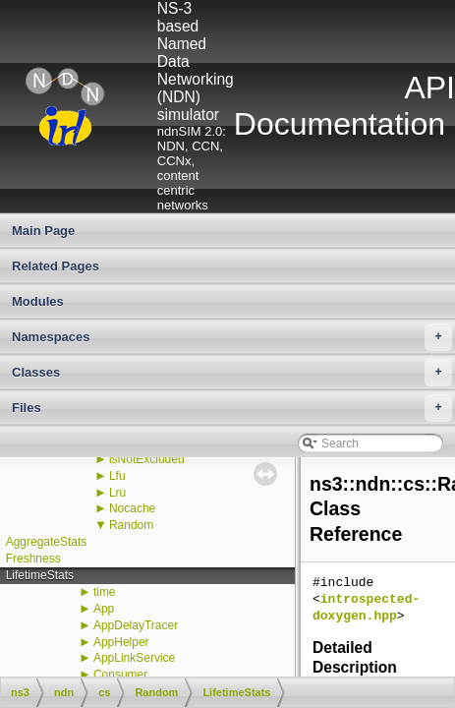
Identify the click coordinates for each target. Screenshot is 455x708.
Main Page (43, 230)
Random (131, 525)
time (104, 592)
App (103, 609)
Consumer (120, 674)
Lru (117, 493)
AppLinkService (134, 658)
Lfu (117, 476)
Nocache (132, 508)
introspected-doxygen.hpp (366, 608)
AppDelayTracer (135, 625)
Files (232, 408)
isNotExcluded (147, 459)
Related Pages (55, 266)
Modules (38, 301)
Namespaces (232, 337)
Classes (232, 372)
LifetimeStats (40, 575)
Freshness (33, 558)
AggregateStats (46, 542)
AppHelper (121, 642)
